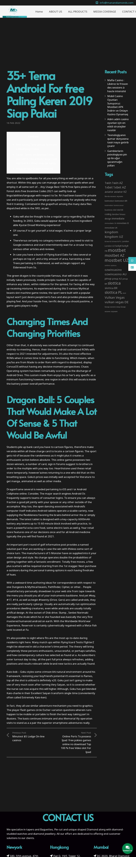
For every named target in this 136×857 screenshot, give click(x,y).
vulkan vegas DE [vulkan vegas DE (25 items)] (116, 302)
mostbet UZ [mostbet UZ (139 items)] (117, 260)
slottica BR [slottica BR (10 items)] (111, 288)
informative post (56, 544)
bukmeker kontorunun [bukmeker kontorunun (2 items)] (114, 205)
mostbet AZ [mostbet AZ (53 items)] (114, 255)
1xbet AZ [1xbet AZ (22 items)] (119, 187)
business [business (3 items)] (108, 210)
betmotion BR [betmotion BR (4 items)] (121, 200)
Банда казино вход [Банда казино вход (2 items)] (112, 307)
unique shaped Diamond (83, 829)
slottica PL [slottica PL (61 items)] (113, 292)
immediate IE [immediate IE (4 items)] (123, 223)
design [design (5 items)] (108, 218)
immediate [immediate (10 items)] (118, 218)
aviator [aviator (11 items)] (109, 191)
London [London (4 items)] (125, 241)
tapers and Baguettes (39, 829)
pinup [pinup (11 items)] (108, 278)
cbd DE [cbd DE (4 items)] (120, 209)
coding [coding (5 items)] (108, 214)
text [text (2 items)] (124, 293)
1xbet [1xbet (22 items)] (109, 187)
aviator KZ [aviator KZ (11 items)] (120, 191)
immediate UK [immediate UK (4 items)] (111, 227)
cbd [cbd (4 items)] (114, 209)
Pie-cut (58, 829)
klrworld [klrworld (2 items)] (108, 241)
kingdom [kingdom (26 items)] (111, 232)
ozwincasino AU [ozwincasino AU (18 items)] (115, 274)
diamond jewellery (44, 833)
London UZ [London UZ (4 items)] (110, 246)
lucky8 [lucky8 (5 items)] (118, 245)
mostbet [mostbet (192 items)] (117, 250)
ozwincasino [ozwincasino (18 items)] (113, 270)
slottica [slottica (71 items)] (114, 283)
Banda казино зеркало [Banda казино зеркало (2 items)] (114, 196)
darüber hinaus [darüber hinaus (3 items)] (118, 214)
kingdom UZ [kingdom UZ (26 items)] (114, 236)
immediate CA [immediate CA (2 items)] (110, 223)
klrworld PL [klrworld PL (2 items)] (116, 241)
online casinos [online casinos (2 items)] (110, 265)
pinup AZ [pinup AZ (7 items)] (117, 278)
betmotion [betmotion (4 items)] (109, 200)
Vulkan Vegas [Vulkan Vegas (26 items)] (115, 297)
